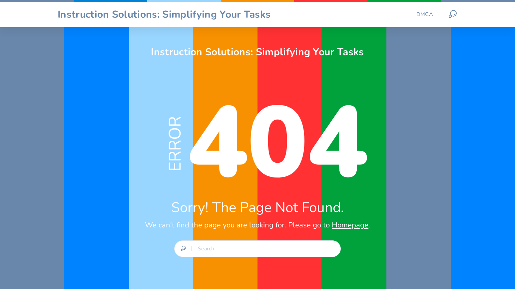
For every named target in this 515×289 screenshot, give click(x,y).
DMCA (424, 14)
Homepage (350, 225)
